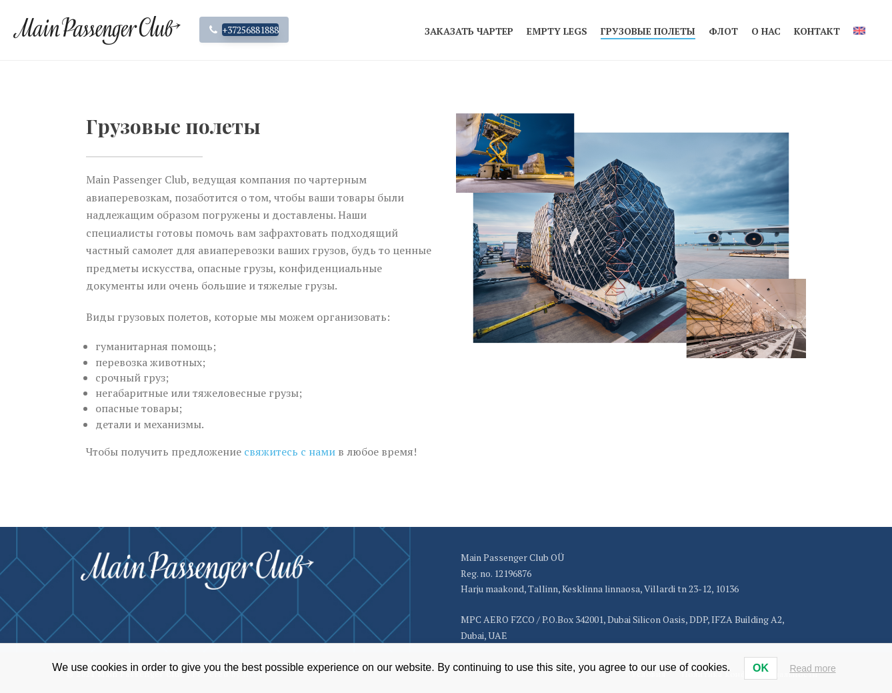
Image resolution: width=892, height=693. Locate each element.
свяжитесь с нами (289, 451)
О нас (766, 31)
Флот (723, 31)
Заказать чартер (469, 31)
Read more (812, 668)
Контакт (817, 31)
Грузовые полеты (648, 31)
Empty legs (557, 31)
